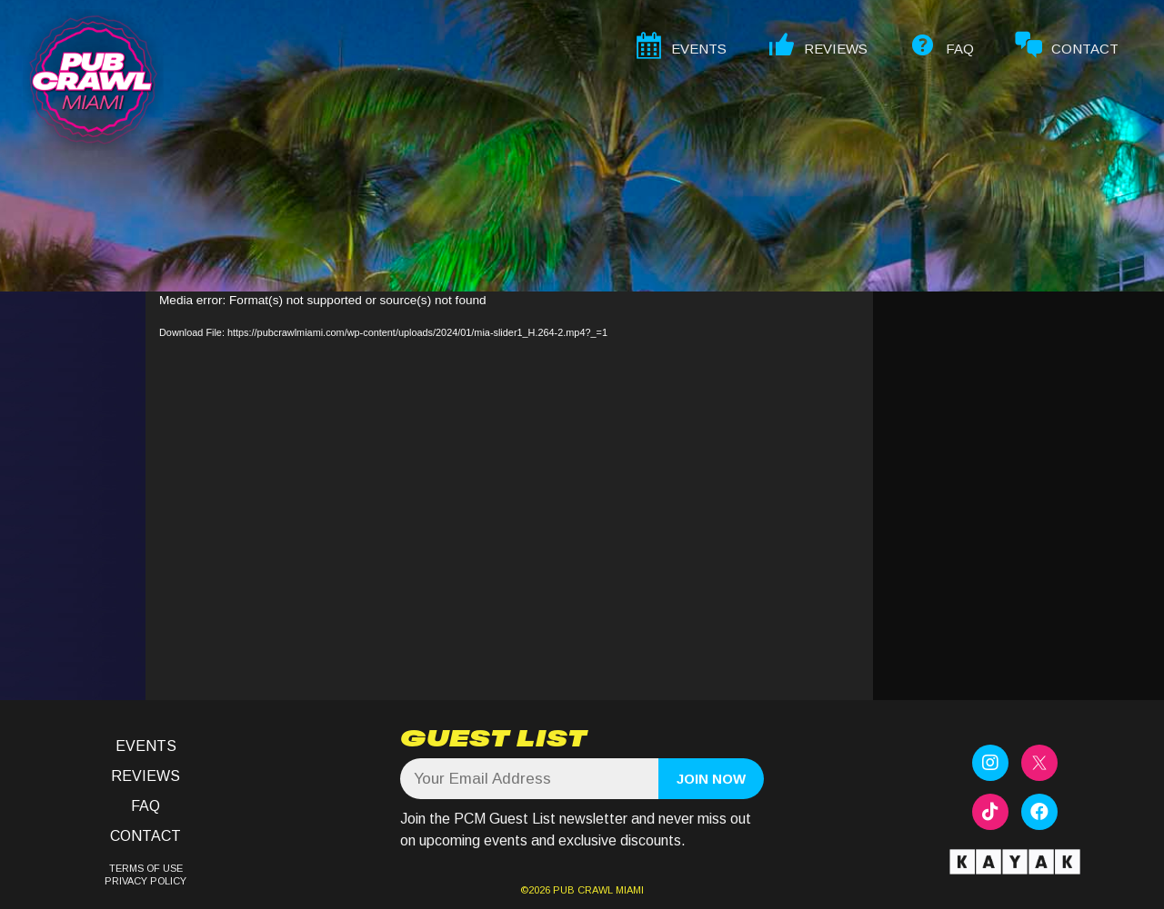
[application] (509, 495)
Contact (145, 836)
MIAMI (628, 889)
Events (145, 746)
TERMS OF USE (146, 868)
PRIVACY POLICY (145, 880)
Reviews (145, 776)
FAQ (145, 806)
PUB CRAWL (583, 889)
